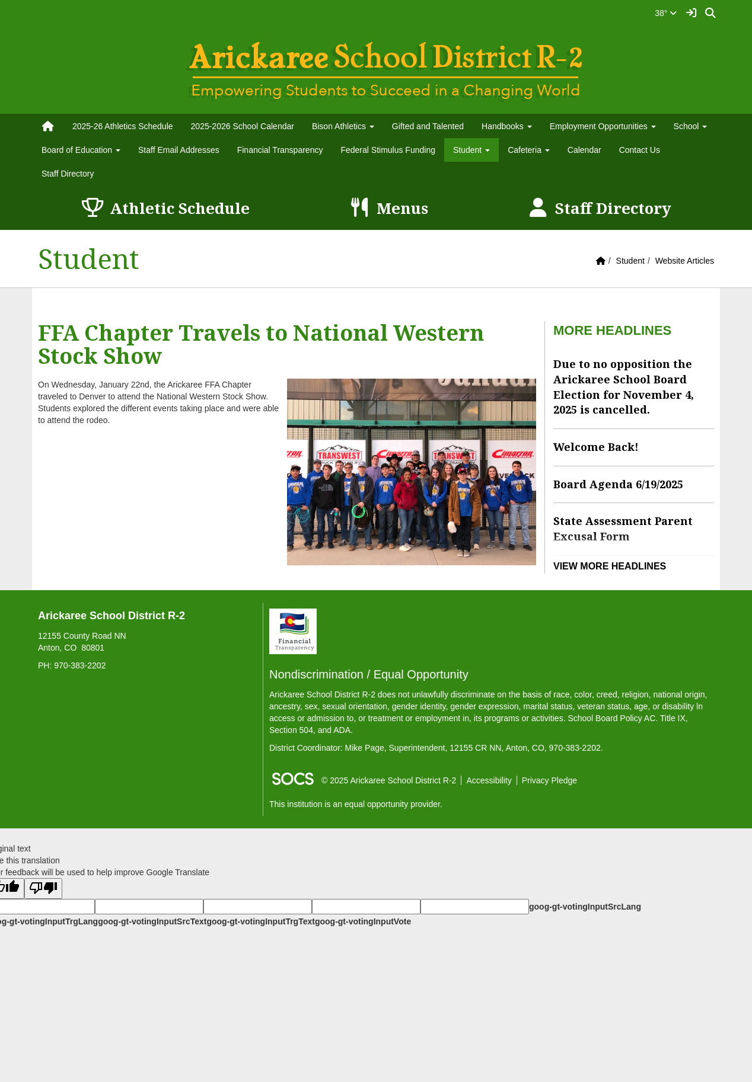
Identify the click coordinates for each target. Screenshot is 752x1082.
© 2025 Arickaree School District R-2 (388, 780)
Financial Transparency (280, 150)
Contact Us (639, 150)
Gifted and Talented (428, 126)
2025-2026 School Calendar (242, 126)
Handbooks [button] (507, 126)
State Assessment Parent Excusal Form (623, 528)
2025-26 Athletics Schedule (122, 126)
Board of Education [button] (81, 150)
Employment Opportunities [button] (603, 126)
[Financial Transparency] (293, 630)
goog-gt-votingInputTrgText (260, 921)
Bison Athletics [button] (343, 126)
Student (630, 260)
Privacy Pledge (549, 780)
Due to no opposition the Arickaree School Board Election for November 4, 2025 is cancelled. (623, 387)
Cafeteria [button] (529, 150)
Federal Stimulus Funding (387, 150)
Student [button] (471, 150)
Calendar (584, 150)
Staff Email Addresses (178, 150)
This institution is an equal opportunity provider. (355, 804)
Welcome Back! (596, 447)
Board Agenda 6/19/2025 (618, 484)
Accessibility (488, 780)
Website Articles (684, 260)
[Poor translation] (43, 888)
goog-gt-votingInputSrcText (152, 921)
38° (666, 13)
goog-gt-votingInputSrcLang (585, 906)
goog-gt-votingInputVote (363, 921)
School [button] (691, 126)
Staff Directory (68, 173)
